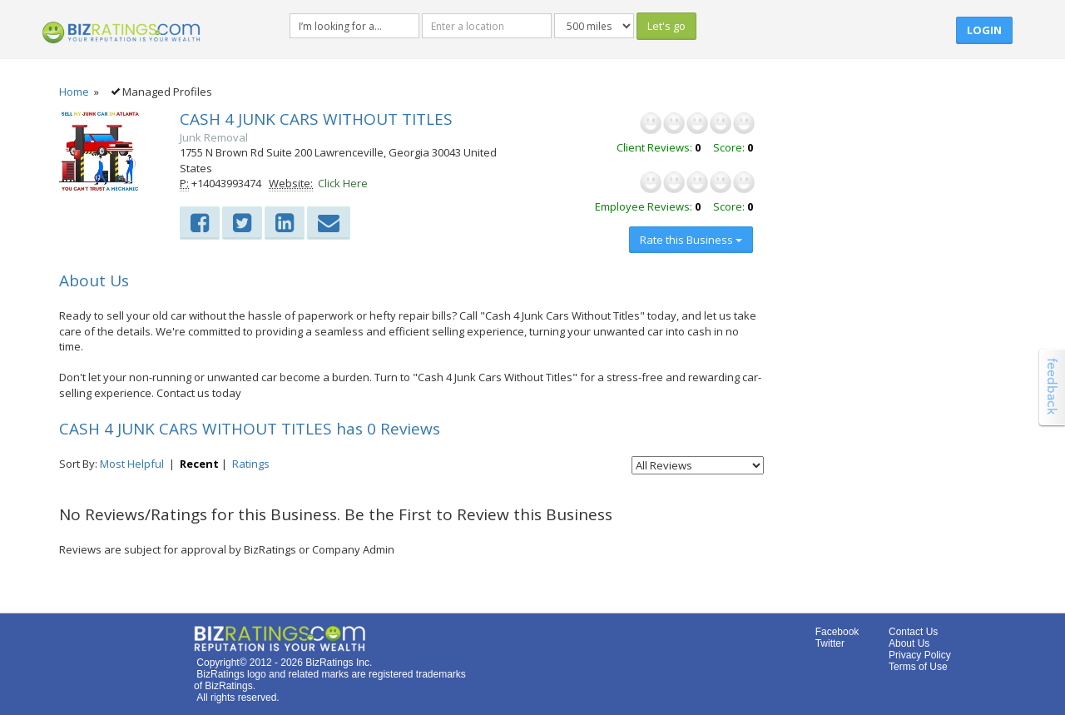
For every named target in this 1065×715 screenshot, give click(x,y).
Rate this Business (691, 239)
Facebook (837, 632)
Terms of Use (918, 667)
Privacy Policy (920, 655)
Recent (199, 463)
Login (984, 29)
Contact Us (913, 632)
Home (74, 91)
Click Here (343, 183)
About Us (909, 643)
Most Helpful (132, 463)
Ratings (251, 463)
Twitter (830, 643)
